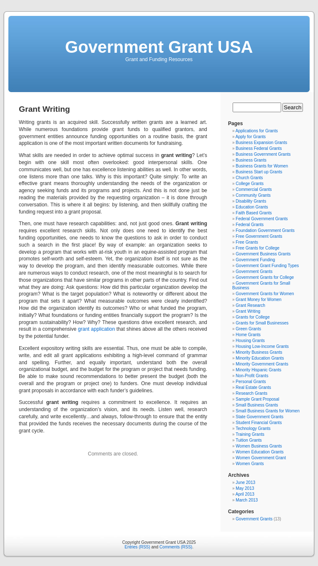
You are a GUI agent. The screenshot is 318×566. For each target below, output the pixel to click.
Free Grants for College (258, 248)
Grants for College (252, 317)
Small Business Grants (257, 405)
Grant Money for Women (258, 299)
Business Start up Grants (259, 172)
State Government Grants (259, 416)
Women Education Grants (259, 452)
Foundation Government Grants (265, 230)
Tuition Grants (249, 440)
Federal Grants (250, 224)
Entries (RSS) (137, 547)
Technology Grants (253, 428)
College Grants (250, 183)
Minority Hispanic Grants (258, 370)
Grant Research (250, 305)
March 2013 (247, 500)
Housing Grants (250, 340)
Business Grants (251, 160)
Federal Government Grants (262, 218)
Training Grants (250, 434)
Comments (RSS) (175, 547)
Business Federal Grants (259, 148)
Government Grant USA (159, 47)
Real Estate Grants (253, 387)
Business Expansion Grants (261, 142)
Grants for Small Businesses (262, 323)
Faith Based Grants (254, 213)
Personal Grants (251, 381)
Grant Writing (248, 311)
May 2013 (245, 488)
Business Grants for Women (262, 166)
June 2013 (245, 482)
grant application (96, 329)
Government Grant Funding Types (267, 265)
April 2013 (245, 494)
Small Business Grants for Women (268, 411)
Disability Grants (251, 201)
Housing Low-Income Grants (262, 346)
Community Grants (253, 195)
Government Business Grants (263, 254)
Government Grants (254, 271)
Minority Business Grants (259, 352)
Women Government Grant (261, 457)
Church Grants (249, 177)
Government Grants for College (265, 277)
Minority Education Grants (260, 358)
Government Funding (255, 259)
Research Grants (251, 393)
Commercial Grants (254, 189)
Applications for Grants (257, 131)
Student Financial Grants (259, 422)
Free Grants (247, 242)
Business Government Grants (263, 154)
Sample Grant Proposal (257, 399)
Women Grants (250, 463)
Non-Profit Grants (252, 375)
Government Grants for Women (265, 293)
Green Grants (248, 329)
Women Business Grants (259, 446)
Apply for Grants (251, 136)
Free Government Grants (259, 236)
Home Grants (248, 334)
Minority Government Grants (262, 364)
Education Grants (252, 207)
